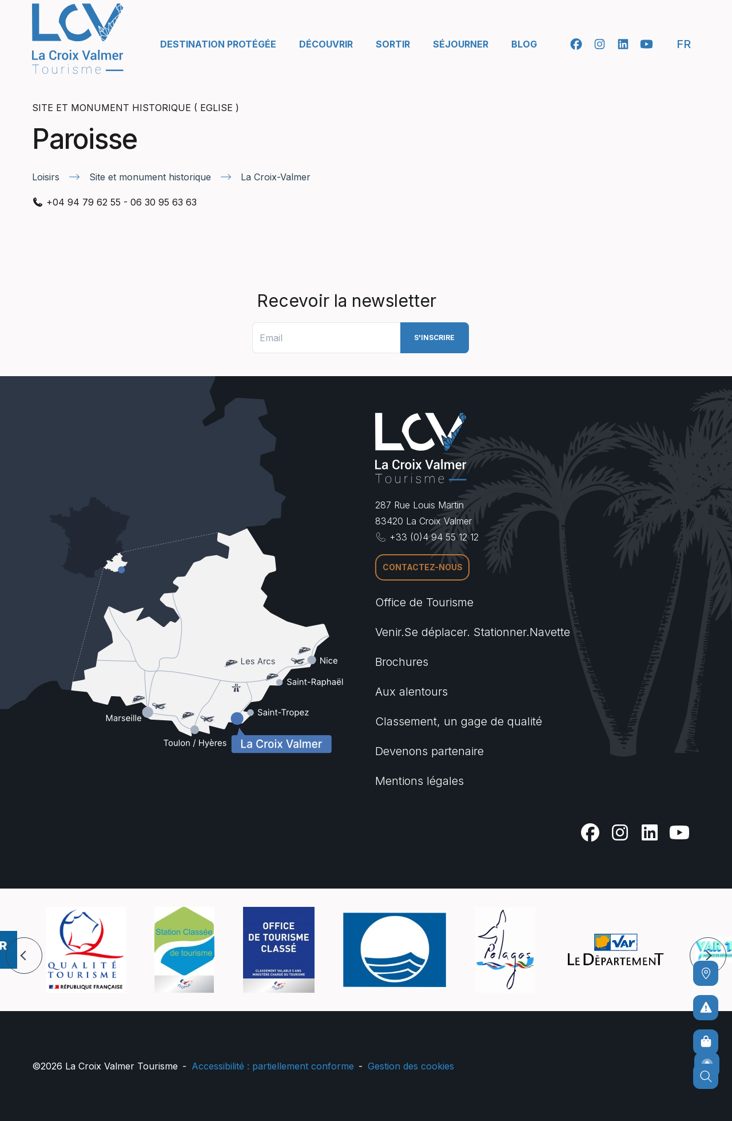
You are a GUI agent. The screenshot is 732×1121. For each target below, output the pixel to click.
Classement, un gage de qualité (458, 721)
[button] (24, 955)
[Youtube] (646, 44)
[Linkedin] (623, 44)
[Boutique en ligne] (705, 1042)
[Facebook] (576, 44)
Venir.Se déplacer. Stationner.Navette (472, 632)
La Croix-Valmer (276, 177)
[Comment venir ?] (705, 973)
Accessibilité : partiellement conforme (273, 1066)
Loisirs (45, 177)
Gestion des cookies (411, 1066)
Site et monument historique (150, 177)
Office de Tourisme (424, 602)
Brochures (401, 662)
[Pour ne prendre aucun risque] (705, 1007)
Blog (524, 44)
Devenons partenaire (429, 751)
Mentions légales (419, 781)
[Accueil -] (78, 38)
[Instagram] (599, 44)
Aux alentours (411, 691)
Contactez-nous (423, 567)
